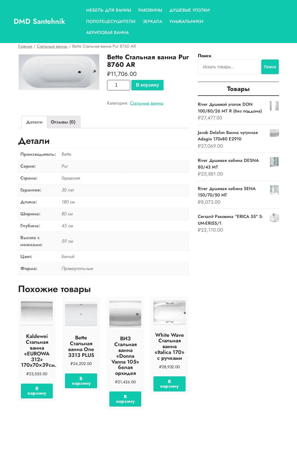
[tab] (34, 122)
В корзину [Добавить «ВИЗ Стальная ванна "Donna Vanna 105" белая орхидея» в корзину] (125, 399)
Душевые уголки (189, 10)
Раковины (150, 10)
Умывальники (186, 21)
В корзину (147, 85)
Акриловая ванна (107, 32)
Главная (25, 46)
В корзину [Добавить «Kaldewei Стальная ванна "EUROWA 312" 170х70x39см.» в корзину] (37, 390)
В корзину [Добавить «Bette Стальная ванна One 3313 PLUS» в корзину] (81, 381)
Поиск (204, 55)
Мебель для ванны (108, 10)
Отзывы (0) (63, 122)
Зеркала (152, 21)
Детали (34, 122)
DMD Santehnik (39, 21)
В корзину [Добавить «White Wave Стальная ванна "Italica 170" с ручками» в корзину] (169, 383)
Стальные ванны (52, 46)
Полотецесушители (110, 21)
